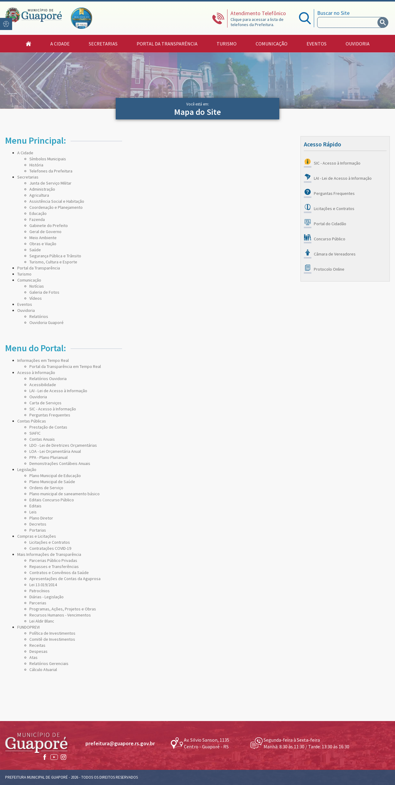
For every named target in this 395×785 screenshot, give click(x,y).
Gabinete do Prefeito (48, 225)
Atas (33, 657)
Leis (33, 512)
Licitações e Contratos (49, 542)
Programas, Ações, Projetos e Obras (62, 609)
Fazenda (37, 219)
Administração (42, 189)
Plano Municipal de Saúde (52, 481)
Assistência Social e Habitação (56, 201)
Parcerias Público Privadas (53, 560)
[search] (348, 22)
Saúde (35, 249)
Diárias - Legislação (46, 597)
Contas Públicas (31, 421)
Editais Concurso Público (51, 500)
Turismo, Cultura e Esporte (53, 262)
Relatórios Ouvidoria (48, 378)
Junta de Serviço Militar (50, 183)
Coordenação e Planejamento (56, 207)
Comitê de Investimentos (52, 639)
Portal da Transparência (167, 44)
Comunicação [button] (271, 44)
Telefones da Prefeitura (50, 171)
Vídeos (35, 298)
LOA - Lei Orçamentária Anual (55, 451)
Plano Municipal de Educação (55, 475)
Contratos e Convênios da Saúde (59, 572)
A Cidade (25, 152)
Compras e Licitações (36, 536)
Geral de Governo (45, 231)
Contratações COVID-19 (50, 548)
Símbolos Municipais (47, 159)
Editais (35, 506)
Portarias (37, 530)
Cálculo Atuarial (43, 669)
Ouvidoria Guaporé (46, 322)
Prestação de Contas (48, 427)
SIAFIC (35, 433)
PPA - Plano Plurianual (48, 457)
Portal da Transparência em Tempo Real (65, 366)
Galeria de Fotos (44, 292)
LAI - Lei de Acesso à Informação (58, 390)
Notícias (36, 286)
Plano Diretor (41, 518)
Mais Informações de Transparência (49, 554)
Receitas (37, 645)
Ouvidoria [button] (358, 44)
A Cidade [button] (60, 44)
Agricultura (39, 195)
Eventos (317, 44)
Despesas (38, 651)
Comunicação (29, 280)
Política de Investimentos (52, 633)
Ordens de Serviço (46, 487)
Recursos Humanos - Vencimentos (60, 615)
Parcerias (37, 603)
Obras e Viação (42, 243)
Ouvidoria (26, 310)
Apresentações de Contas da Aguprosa (65, 578)
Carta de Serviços (45, 403)
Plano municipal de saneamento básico (64, 493)
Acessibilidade (42, 384)
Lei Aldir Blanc (41, 621)
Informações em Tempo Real (43, 360)
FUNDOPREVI (28, 627)
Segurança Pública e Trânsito (55, 256)
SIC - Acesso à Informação (52, 409)
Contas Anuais (42, 439)
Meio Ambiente (43, 237)
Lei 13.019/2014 (43, 584)
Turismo (227, 44)
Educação (38, 213)
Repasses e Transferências (54, 566)
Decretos (37, 524)
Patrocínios (39, 590)
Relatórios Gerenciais (48, 663)
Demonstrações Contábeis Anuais (59, 463)
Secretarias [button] (103, 44)
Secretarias (27, 177)
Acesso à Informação (36, 372)
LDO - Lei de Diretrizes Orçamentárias (63, 445)
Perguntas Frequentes (49, 415)
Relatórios (38, 316)
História (36, 165)
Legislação (26, 469)
